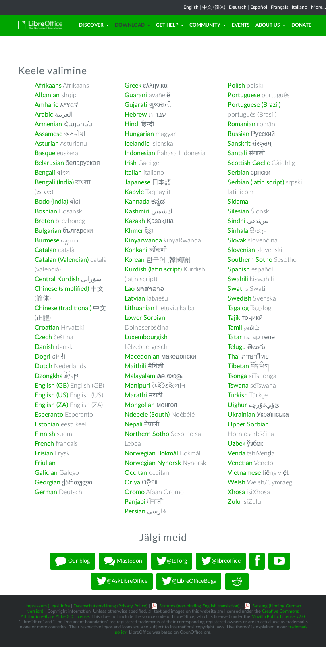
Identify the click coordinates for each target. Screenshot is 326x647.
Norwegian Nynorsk (153, 463)
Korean (135, 260)
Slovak (237, 240)
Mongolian (140, 405)
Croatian (47, 327)
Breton (44, 221)
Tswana (238, 385)
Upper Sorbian (248, 424)
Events (241, 25)
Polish (236, 85)
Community (207, 25)
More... (318, 7)
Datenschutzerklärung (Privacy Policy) (110, 606)
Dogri (42, 356)
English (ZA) (51, 405)
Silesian (238, 211)
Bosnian (46, 211)
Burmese (47, 240)
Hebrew (136, 114)
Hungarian (139, 134)
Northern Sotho (147, 434)
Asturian (47, 143)
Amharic (46, 105)
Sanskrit (239, 143)
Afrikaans (48, 85)
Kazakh (135, 221)
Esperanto (49, 414)
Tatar (235, 337)
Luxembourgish (146, 337)
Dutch (43, 366)
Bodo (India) (51, 201)
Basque (45, 153)
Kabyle (134, 192)
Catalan (45, 250)
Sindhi (236, 221)
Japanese (137, 182)
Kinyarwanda (143, 240)
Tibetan (238, 366)
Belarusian (49, 163)
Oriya (132, 482)
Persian (135, 511)
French (44, 443)
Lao (130, 289)
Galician (46, 473)
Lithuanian (139, 308)
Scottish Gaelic (249, 163)
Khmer (134, 230)
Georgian (47, 482)
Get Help (170, 25)
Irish (131, 163)
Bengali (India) (54, 182)
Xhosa (236, 492)
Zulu (234, 502)
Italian (133, 172)
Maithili (135, 366)
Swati (236, 289)
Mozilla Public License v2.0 (278, 616)
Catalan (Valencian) (62, 260)
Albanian (47, 95)
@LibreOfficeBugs (189, 581)
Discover (94, 25)
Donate (301, 25)
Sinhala (238, 230)
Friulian (45, 463)
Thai (234, 356)
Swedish (239, 298)
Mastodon (123, 561)
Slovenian (241, 250)
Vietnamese (244, 473)
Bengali (45, 172)
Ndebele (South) (147, 414)
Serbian (238, 172)
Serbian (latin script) (256, 182)
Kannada (137, 201)
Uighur (237, 405)
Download (132, 25)
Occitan (136, 473)
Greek (133, 85)
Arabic (44, 114)
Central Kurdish (57, 279)
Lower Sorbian (145, 318)
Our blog (72, 561)
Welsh (236, 482)
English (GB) (52, 385)
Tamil (235, 327)
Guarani (136, 95)
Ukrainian (241, 414)
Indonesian (140, 153)
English (191, 7)
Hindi (132, 124)
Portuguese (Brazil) (254, 105)
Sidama (238, 201)
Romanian (241, 124)
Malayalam (140, 376)
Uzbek (236, 443)
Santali (237, 153)
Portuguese (244, 95)
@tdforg (171, 561)
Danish (44, 347)
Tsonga (237, 376)
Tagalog (238, 308)
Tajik (234, 318)
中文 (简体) (213, 7)
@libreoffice (221, 561)
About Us (270, 25)
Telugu (237, 347)
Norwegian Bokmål (151, 453)
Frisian (44, 453)
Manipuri (137, 385)
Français (279, 7)
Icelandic (137, 143)
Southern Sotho (250, 260)
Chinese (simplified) (62, 289)
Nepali (134, 424)
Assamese (48, 134)
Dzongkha (49, 376)
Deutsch (238, 7)
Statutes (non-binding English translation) (199, 606)
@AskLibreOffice (121, 581)
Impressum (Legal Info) (47, 606)
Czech (43, 337)
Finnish (45, 434)
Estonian (47, 424)
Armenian (48, 124)
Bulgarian (48, 230)
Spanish (239, 269)
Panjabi (135, 502)
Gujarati (136, 105)
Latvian (135, 298)
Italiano (299, 7)
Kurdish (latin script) (153, 269)
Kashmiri (137, 211)
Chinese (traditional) (63, 308)
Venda (236, 453)
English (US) (51, 395)
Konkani (136, 250)
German (46, 492)
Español (258, 7)
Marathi (136, 395)
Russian (238, 134)
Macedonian (142, 356)
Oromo (135, 492)
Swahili (239, 279)
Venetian (240, 463)
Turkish (238, 395)
